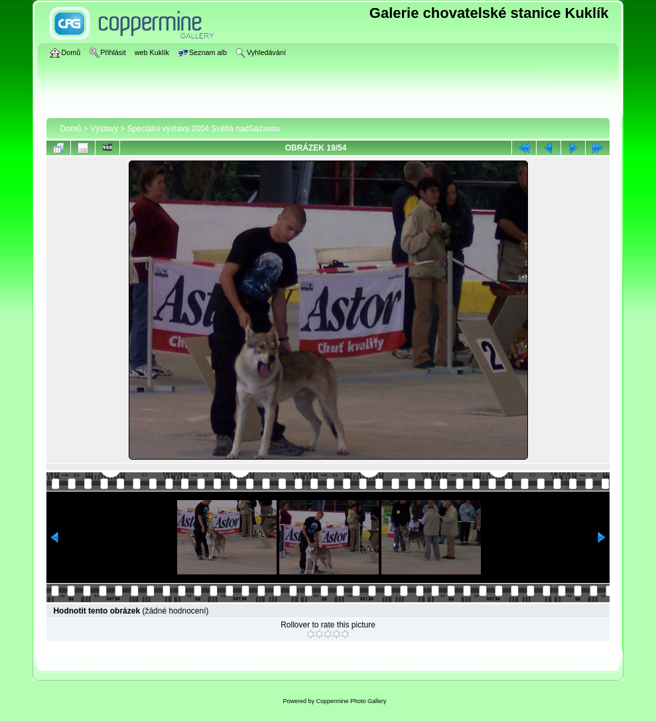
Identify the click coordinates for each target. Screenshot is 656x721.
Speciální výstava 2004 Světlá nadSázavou (203, 128)
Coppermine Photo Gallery (351, 701)
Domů (70, 128)
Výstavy (104, 128)
